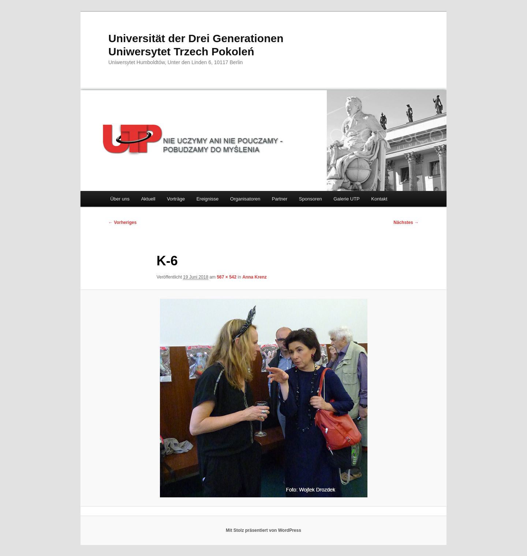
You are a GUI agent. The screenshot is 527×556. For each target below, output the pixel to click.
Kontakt (379, 199)
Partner (280, 199)
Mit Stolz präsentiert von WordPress (263, 530)
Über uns (120, 199)
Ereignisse (208, 199)
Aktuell (148, 199)
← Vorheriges (122, 222)
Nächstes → (406, 222)
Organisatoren (245, 199)
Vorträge (176, 199)
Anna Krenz (254, 277)
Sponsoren (310, 199)
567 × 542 (226, 277)
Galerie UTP (346, 199)
